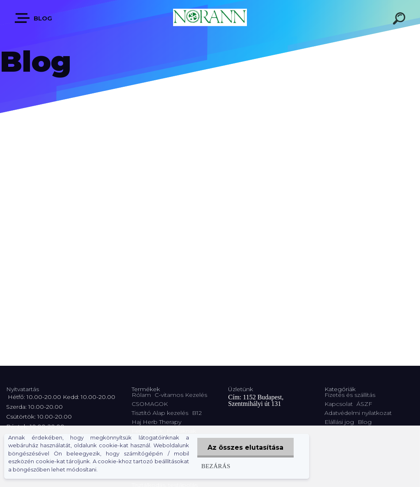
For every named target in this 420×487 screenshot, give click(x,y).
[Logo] (210, 17)
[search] (400, 19)
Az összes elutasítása (245, 447)
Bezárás (216, 466)
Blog (34, 18)
